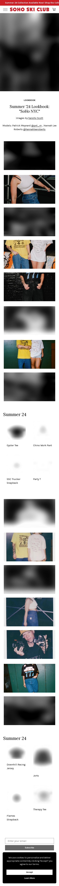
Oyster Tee (12, 445)
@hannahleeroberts (34, 129)
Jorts (36, 775)
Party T (37, 479)
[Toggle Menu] (5, 9)
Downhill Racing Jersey (16, 766)
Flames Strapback (12, 817)
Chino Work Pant (42, 445)
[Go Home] (30, 9)
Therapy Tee (39, 809)
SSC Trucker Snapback (13, 481)
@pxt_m (36, 125)
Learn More (29, 878)
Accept (29, 872)
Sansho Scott (35, 118)
